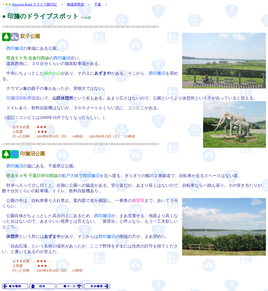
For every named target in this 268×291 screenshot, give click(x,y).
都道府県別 (75, 4)
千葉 (97, 4)
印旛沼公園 (32, 153)
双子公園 (30, 36)
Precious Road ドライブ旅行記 (34, 4)
